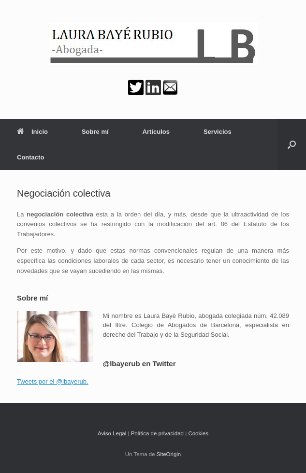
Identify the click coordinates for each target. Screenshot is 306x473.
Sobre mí (95, 131)
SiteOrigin (169, 454)
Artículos (156, 131)
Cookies (198, 433)
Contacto (30, 157)
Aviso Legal (112, 433)
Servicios (218, 131)
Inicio (32, 131)
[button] (291, 144)
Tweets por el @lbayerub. (52, 381)
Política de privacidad (157, 433)
